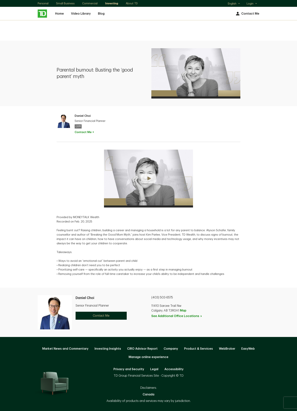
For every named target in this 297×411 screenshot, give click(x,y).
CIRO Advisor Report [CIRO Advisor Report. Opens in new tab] (142, 348)
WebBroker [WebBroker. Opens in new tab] (227, 348)
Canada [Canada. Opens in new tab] (148, 394)
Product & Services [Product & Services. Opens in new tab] (198, 348)
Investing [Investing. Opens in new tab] (111, 3)
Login (252, 3)
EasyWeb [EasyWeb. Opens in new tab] (248, 348)
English (234, 4)
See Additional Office (176, 316)
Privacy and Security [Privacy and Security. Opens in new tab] (128, 369)
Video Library (81, 13)
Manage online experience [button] (148, 357)
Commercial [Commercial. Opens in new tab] (90, 3)
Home (59, 13)
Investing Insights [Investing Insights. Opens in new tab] (108, 348)
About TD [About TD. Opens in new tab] (132, 3)
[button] (148, 178)
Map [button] (183, 310)
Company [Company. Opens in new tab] (171, 348)
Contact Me (247, 14)
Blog (101, 13)
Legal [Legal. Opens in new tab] (154, 369)
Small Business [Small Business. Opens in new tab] (65, 3)
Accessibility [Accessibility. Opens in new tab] (174, 369)
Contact (84, 132)
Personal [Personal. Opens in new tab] (43, 3)
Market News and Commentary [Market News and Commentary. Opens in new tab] (65, 348)
